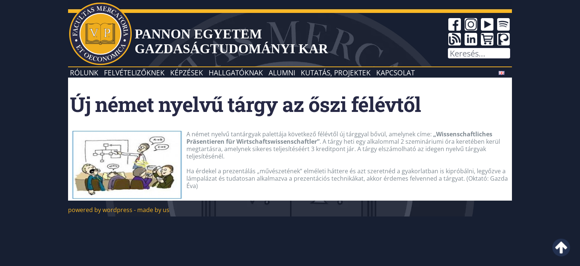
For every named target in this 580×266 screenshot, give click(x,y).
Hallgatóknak (236, 73)
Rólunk (84, 73)
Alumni (282, 73)
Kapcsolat (395, 73)
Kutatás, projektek (336, 73)
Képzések (186, 73)
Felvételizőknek (134, 73)
